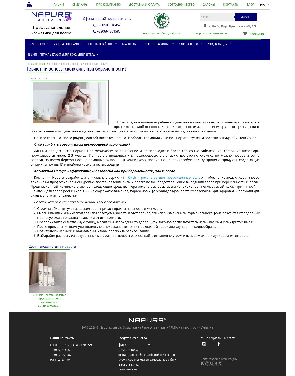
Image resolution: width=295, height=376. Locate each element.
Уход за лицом (217, 44)
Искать (246, 16)
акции (59, 4)
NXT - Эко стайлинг (100, 44)
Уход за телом (189, 44)
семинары (80, 4)
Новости (43, 64)
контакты (231, 4)
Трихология (36, 44)
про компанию (108, 4)
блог (250, 4)
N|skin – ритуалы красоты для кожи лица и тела (61, 55)
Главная (31, 64)
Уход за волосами (66, 44)
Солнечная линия (157, 44)
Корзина (257, 33)
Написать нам (60, 359)
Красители (129, 44)
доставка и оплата (144, 4)
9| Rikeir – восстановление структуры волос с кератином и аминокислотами (49, 298)
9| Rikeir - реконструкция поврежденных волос (162, 177)
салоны (209, 4)
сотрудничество (181, 4)
